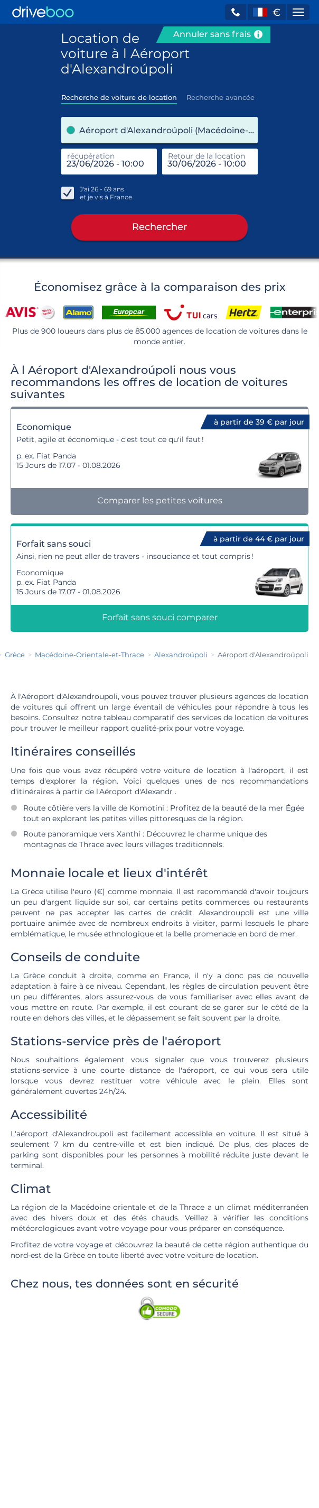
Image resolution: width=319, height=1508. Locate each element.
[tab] (119, 94)
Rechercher (159, 227)
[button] (235, 12)
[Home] (43, 12)
